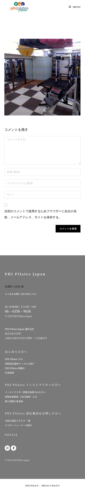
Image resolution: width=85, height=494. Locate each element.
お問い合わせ (14, 286)
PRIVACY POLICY (51, 485)
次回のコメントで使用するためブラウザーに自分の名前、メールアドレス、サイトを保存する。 (40, 214)
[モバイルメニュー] (75, 6)
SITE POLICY (32, 485)
